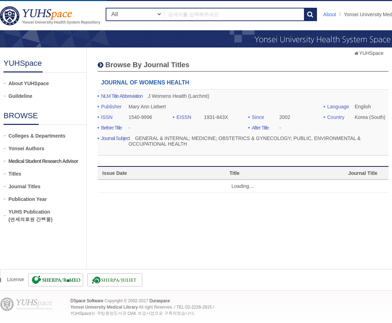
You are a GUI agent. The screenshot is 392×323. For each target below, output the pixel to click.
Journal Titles (24, 186)
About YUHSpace (28, 83)
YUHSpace (371, 53)
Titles (14, 174)
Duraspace (159, 300)
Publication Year (27, 199)
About (329, 14)
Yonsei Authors (26, 148)
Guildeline (20, 96)
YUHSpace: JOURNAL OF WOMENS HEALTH (51, 16)
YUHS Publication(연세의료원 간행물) (30, 215)
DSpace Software (86, 300)
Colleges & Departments (37, 136)
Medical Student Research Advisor (43, 161)
